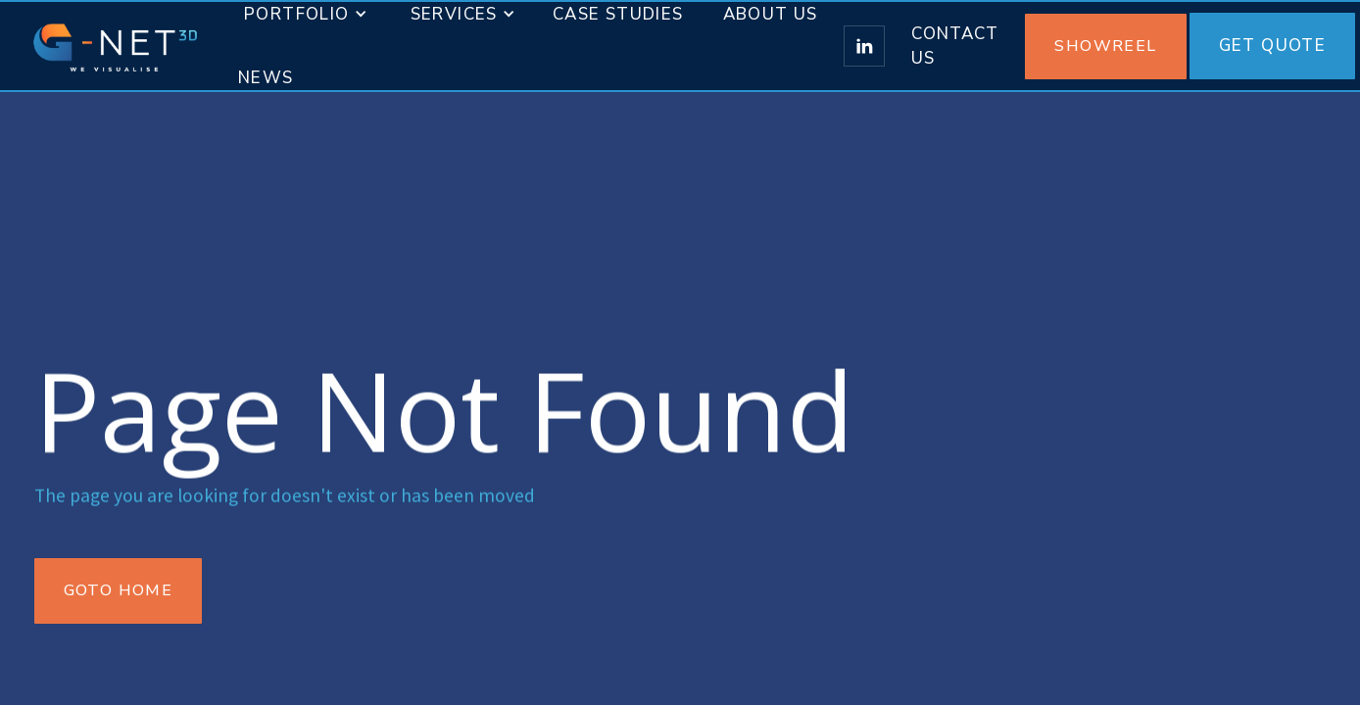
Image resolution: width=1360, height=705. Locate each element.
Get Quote (1273, 45)
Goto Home (118, 590)
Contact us (954, 46)
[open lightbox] (1107, 46)
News (266, 78)
